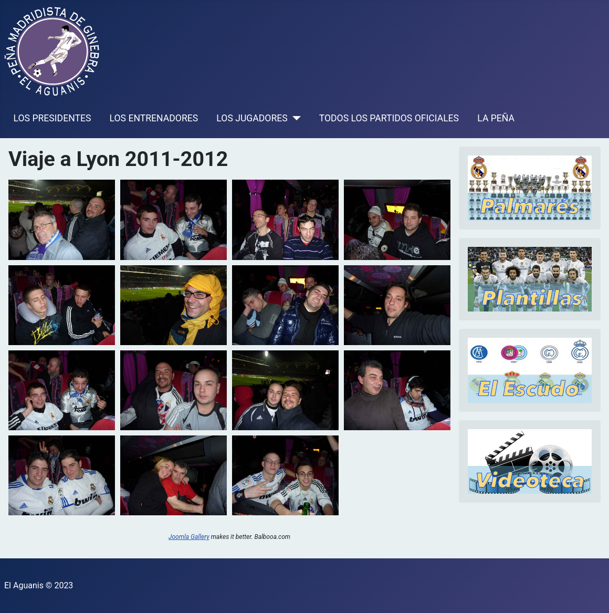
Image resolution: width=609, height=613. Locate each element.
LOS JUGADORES (251, 118)
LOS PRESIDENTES (52, 118)
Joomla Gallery (189, 537)
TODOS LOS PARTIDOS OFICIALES (389, 118)
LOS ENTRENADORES (154, 118)
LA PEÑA (495, 118)
